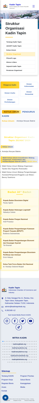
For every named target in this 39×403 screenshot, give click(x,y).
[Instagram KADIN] (7, 321)
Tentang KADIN (8, 376)
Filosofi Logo (11, 58)
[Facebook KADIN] (15, 321)
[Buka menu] (33, 6)
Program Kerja (7, 380)
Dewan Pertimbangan (9, 101)
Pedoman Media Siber (29, 400)
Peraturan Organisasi (14, 70)
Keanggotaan (25, 383)
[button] (2, 341)
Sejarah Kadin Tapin (13, 66)
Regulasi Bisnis (8, 383)
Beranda (8, 400)
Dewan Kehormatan (29, 85)
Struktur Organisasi (13, 54)
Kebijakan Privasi (17, 400)
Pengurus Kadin (10, 85)
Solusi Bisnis (25, 380)
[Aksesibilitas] (5, 398)
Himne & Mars (11, 62)
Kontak (4, 391)
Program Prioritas (27, 376)
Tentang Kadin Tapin (14, 42)
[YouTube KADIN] (30, 321)
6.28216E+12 (10, 310)
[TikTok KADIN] (19, 327)
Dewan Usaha (10, 93)
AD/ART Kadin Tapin (14, 46)
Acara (4, 387)
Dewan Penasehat (29, 93)
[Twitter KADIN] (23, 321)
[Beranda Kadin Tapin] (17, 6)
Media (22, 387)
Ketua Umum (11, 50)
